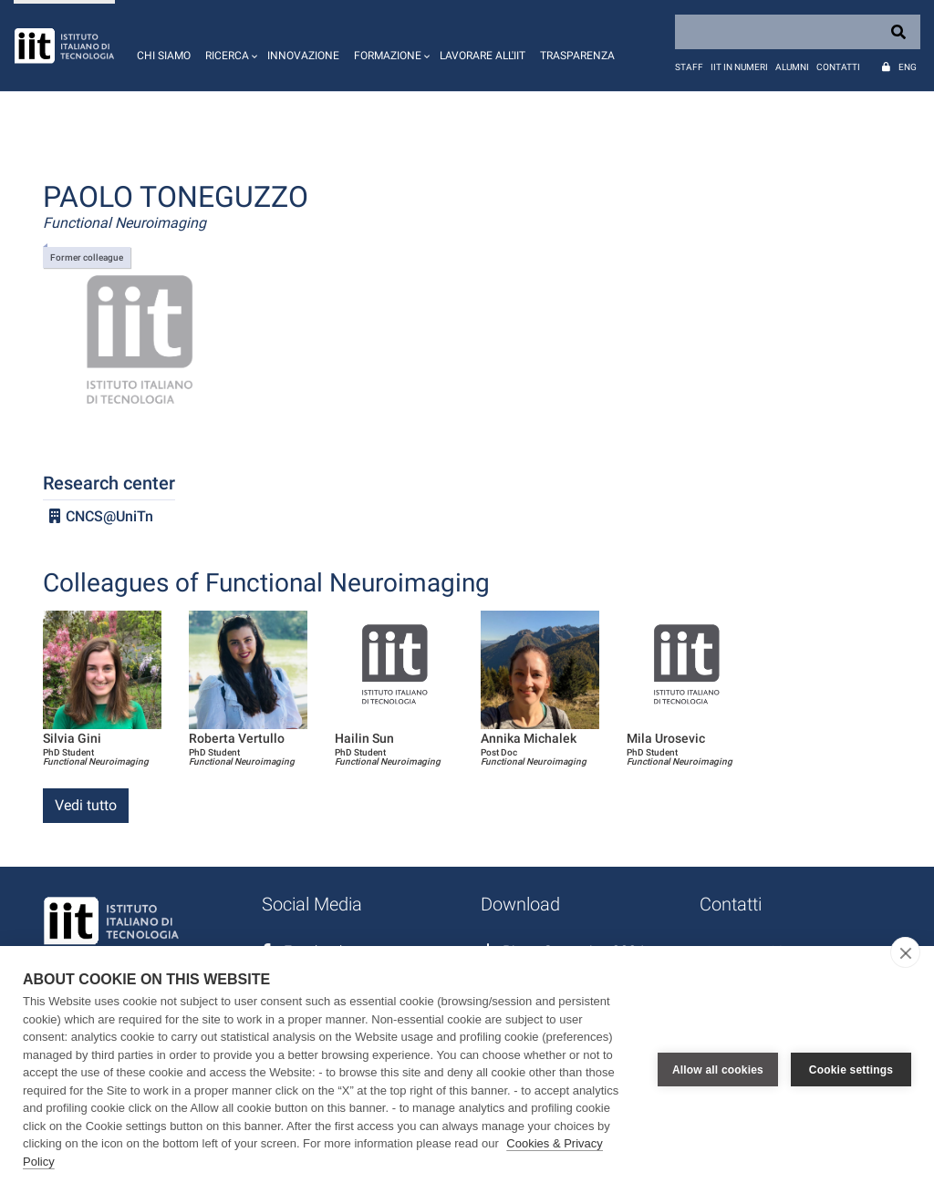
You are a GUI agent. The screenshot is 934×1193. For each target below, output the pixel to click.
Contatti (838, 67)
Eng (907, 67)
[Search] (797, 32)
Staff (689, 67)
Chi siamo (164, 55)
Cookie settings (851, 1070)
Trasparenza (577, 55)
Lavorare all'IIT (482, 55)
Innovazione (303, 55)
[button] (229, 45)
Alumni (792, 67)
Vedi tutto (86, 805)
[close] (905, 952)
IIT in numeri (739, 67)
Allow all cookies (717, 1070)
